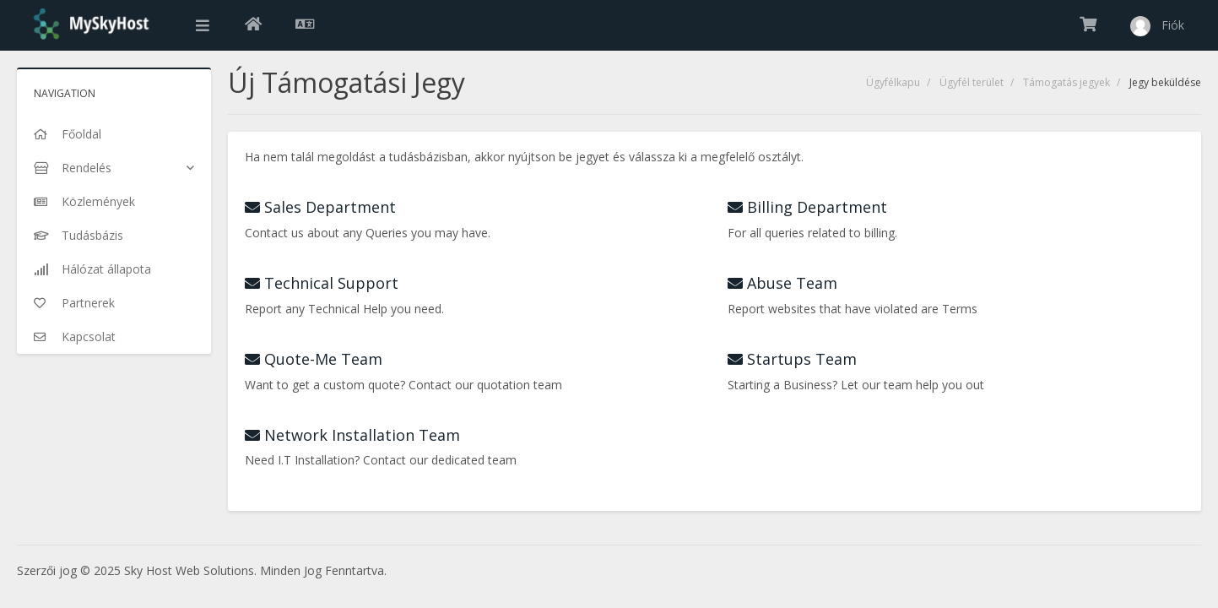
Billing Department (807, 207)
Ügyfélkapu (893, 82)
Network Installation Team (352, 435)
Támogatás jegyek (1066, 82)
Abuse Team (782, 283)
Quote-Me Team (313, 359)
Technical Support (321, 283)
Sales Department (320, 207)
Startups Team (792, 359)
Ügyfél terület (971, 82)
